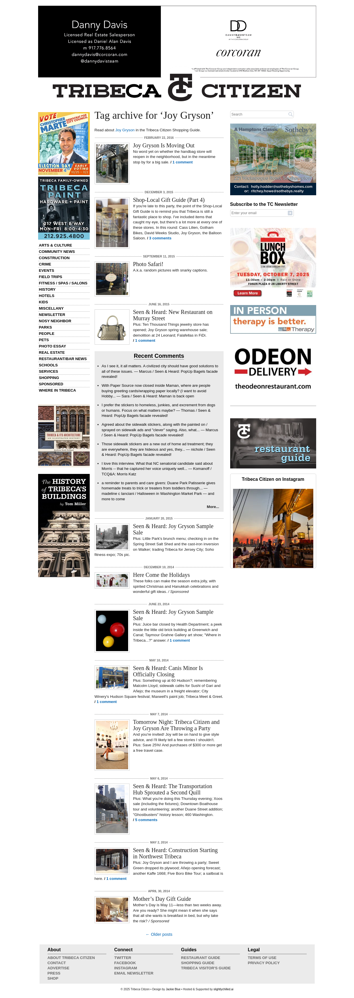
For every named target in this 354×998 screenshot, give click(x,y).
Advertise (58, 968)
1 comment (183, 162)
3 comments (160, 238)
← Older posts (159, 934)
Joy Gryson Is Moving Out (163, 145)
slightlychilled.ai (223, 989)
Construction (54, 258)
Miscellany (51, 308)
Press (54, 973)
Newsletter (52, 315)
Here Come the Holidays (161, 575)
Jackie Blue (173, 989)
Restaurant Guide (200, 958)
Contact (57, 963)
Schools (48, 365)
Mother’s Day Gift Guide (162, 899)
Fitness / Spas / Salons (63, 283)
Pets (44, 340)
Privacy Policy (264, 963)
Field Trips (50, 277)
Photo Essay (52, 346)
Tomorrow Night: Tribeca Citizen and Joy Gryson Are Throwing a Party (176, 725)
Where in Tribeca (57, 390)
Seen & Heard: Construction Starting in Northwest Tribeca (175, 853)
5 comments (146, 820)
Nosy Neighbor (55, 321)
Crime (45, 264)
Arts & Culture (55, 245)
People (46, 333)
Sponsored (51, 384)
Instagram (125, 968)
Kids (43, 302)
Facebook (125, 963)
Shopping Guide (197, 963)
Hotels (46, 296)
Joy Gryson (124, 130)
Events (46, 270)
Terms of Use (262, 958)
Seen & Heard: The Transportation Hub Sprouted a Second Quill (172, 789)
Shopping (49, 378)
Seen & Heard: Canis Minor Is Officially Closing (168, 671)
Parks (45, 327)
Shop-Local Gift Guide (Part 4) (169, 200)
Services (48, 371)
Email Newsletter (134, 973)
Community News (57, 251)
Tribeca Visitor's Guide (206, 968)
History (47, 289)
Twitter (122, 958)
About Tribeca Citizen (71, 958)
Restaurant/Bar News (63, 359)
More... (213, 507)
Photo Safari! (148, 264)
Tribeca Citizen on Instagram (273, 479)
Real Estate (52, 352)
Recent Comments (159, 356)
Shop (53, 978)
